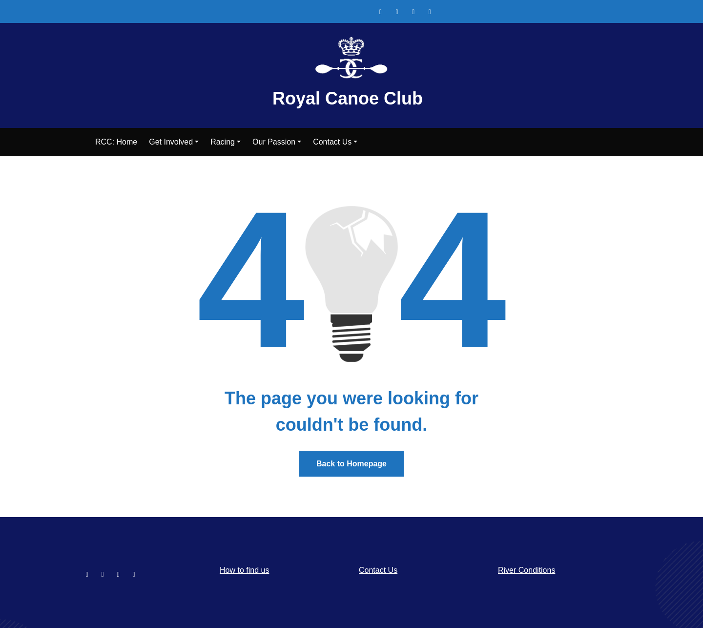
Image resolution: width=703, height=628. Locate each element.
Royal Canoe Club (347, 98)
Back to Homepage (351, 464)
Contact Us (378, 570)
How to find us (244, 570)
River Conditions (526, 570)
